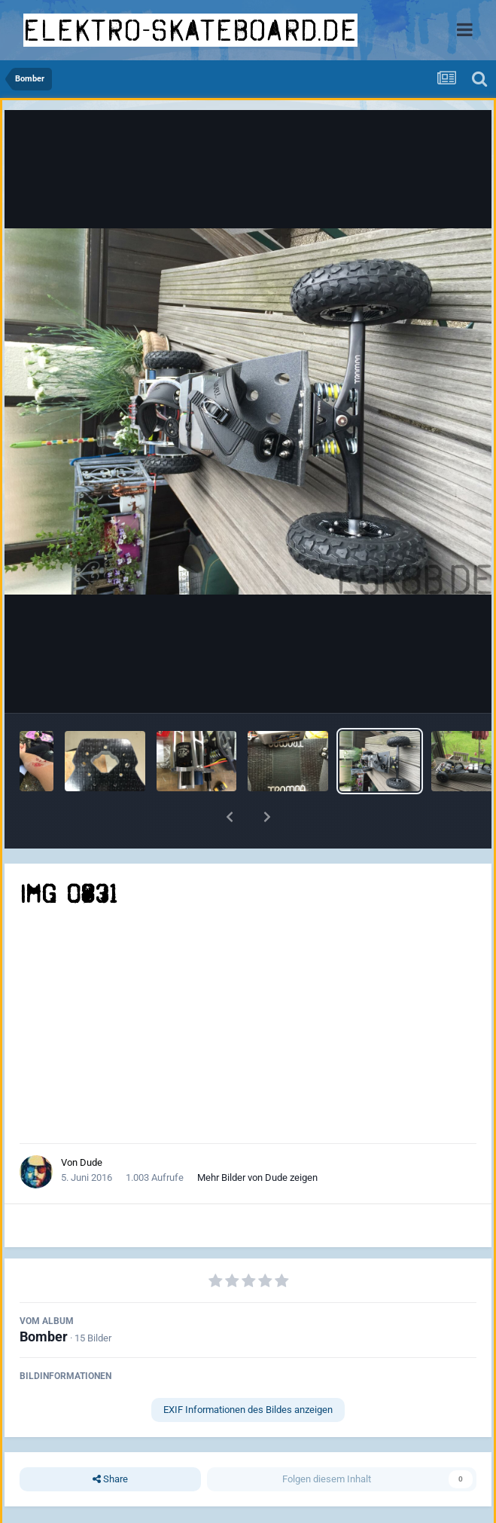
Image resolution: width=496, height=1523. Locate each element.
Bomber (44, 1336)
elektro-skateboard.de (190, 30)
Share (110, 1479)
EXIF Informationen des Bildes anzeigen (248, 1409)
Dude (91, 1162)
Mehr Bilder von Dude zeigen (257, 1177)
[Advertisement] (248, 1026)
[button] (229, 816)
